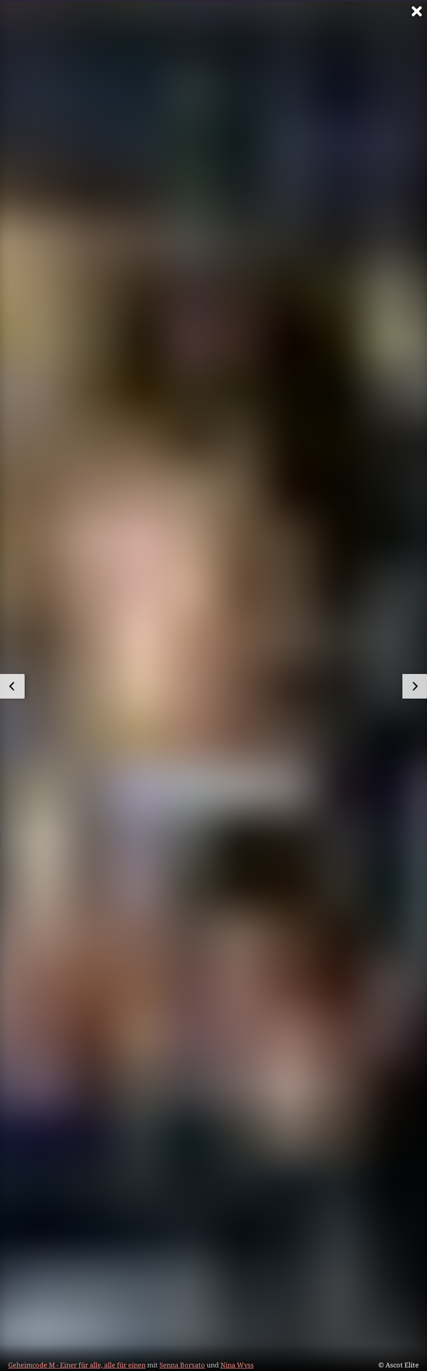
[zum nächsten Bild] (414, 686)
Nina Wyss (237, 1364)
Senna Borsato (182, 1364)
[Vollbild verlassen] (416, 11)
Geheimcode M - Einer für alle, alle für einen (77, 1364)
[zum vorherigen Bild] (12, 686)
